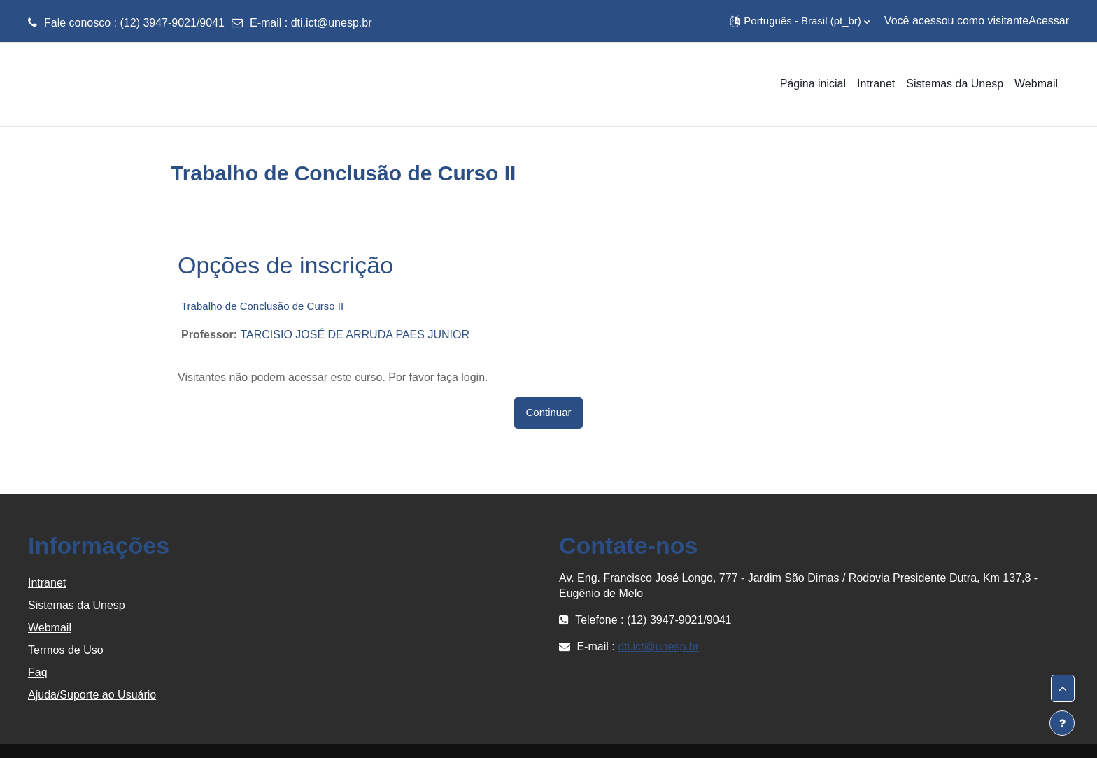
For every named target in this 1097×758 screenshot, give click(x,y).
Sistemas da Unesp (76, 605)
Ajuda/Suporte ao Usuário (92, 695)
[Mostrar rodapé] (1062, 723)
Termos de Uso (66, 650)
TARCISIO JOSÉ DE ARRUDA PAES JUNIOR (354, 335)
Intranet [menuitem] (876, 84)
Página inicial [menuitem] (813, 84)
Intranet (47, 583)
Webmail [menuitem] (1036, 84)
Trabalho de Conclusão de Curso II (262, 306)
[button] (800, 21)
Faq (38, 672)
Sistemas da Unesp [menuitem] (954, 84)
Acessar (1048, 21)
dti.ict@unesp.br (331, 23)
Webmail (49, 628)
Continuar (548, 412)
